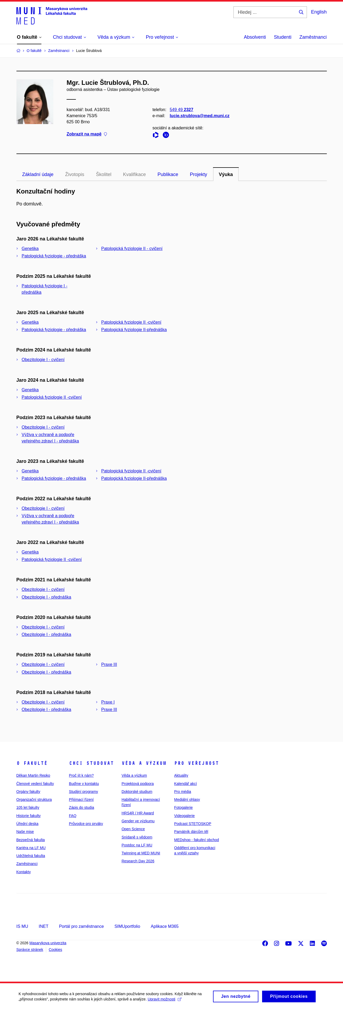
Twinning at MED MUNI (140, 853)
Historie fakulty (28, 816)
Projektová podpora (137, 783)
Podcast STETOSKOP (192, 824)
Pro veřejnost (196, 763)
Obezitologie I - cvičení (43, 359)
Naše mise (25, 831)
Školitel (103, 174)
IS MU (22, 926)
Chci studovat (91, 763)
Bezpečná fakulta (30, 840)
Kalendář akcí (185, 783)
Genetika (30, 248)
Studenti (282, 37)
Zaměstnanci (313, 37)
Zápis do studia (81, 807)
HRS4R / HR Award (137, 813)
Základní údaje (38, 174)
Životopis (74, 174)
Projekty (198, 174)
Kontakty (23, 872)
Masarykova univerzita (47, 943)
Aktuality (181, 775)
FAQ (72, 816)
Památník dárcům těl (191, 831)
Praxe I (108, 702)
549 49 (181, 109)
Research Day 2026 (137, 861)
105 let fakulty (27, 807)
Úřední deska (27, 824)
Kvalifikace (134, 174)
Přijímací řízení (81, 799)
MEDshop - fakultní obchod (196, 840)
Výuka (226, 174)
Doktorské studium (136, 791)
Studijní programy (83, 791)
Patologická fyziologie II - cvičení (132, 248)
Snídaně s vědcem (136, 837)
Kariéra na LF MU (31, 848)
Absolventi (255, 37)
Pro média (182, 791)
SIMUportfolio (127, 926)
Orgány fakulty (28, 791)
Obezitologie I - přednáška (46, 597)
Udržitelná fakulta (30, 856)
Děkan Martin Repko (33, 775)
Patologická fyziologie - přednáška (54, 256)
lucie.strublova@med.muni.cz (199, 115)
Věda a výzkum (143, 763)
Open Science (133, 829)
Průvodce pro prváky (86, 824)
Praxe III (109, 664)
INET (43, 926)
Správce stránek (29, 949)
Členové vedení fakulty (35, 783)
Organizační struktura (34, 799)
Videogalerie (184, 816)
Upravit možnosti (164, 1001)
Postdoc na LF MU (136, 845)
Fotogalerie (183, 807)
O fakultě (31, 763)
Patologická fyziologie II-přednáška (134, 329)
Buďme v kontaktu (84, 783)
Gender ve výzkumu (138, 821)
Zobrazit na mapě (87, 134)
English (319, 12)
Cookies (55, 949)
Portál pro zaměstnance (81, 926)
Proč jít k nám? (81, 775)
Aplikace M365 (165, 926)
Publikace (168, 174)
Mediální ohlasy (187, 799)
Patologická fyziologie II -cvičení (131, 322)
